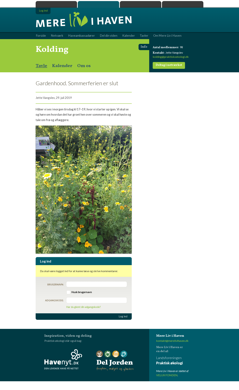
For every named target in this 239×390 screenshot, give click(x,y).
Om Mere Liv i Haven (167, 35)
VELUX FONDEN (167, 375)
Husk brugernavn (81, 292)
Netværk (57, 35)
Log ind (123, 316)
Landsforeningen (179, 361)
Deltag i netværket (169, 65)
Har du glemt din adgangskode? (83, 306)
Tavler (144, 35)
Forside (41, 35)
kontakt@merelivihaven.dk (172, 340)
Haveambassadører (81, 35)
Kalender (62, 66)
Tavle (41, 66)
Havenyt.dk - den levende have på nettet (63, 359)
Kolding (52, 49)
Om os (84, 66)
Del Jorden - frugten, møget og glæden (115, 361)
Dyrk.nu (140, 4)
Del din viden (108, 35)
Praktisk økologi (56, 4)
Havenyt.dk (182, 4)
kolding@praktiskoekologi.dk (171, 56)
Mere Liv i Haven (98, 4)
